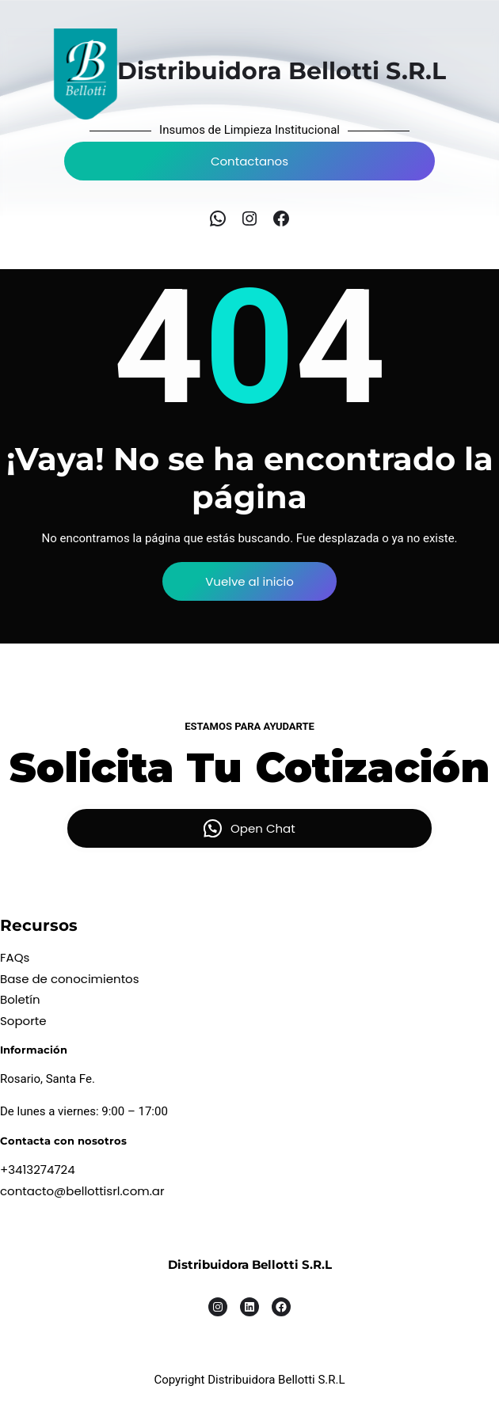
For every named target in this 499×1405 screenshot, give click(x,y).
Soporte (23, 1020)
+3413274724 (37, 1169)
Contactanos (249, 161)
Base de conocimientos (69, 978)
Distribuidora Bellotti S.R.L (250, 1264)
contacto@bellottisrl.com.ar (82, 1191)
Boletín (20, 999)
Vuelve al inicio (249, 581)
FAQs (14, 957)
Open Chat (262, 828)
